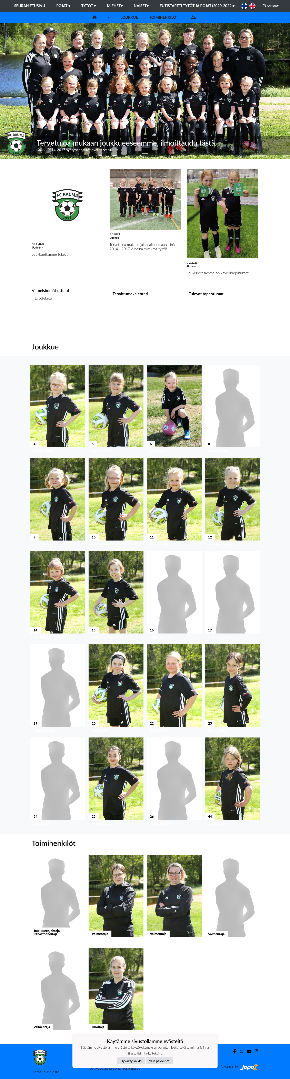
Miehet (115, 5)
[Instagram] (254, 1051)
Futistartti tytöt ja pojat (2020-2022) (197, 5)
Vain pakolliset (159, 1061)
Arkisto (271, 5)
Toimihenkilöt (163, 17)
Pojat (63, 5)
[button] (21, 91)
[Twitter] (239, 1051)
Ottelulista (41, 314)
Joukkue (129, 17)
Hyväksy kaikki (131, 1061)
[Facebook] (233, 1051)
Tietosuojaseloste (45, 1072)
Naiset (141, 5)
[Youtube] (247, 1051)
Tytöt (88, 5)
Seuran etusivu (29, 5)
